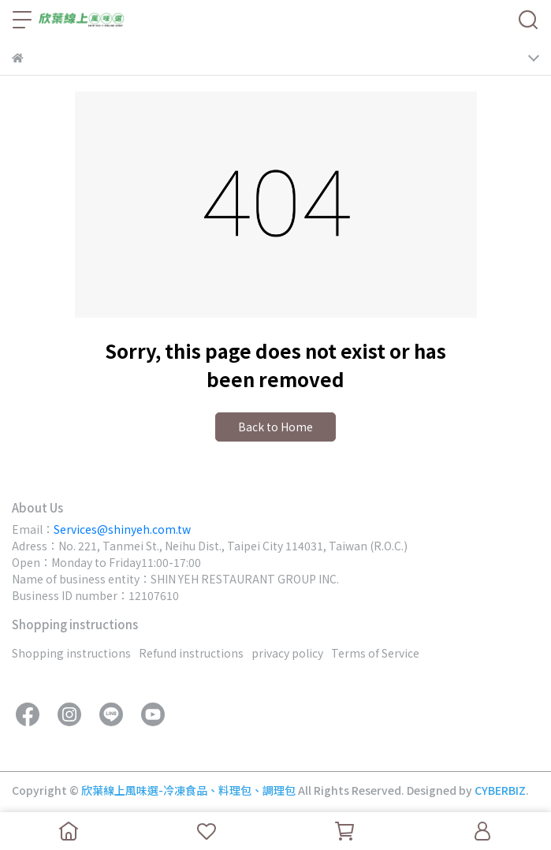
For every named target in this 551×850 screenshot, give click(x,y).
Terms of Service (375, 653)
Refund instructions (191, 653)
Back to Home (275, 426)
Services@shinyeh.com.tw (122, 529)
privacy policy (287, 653)
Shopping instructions (71, 653)
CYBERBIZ (500, 790)
